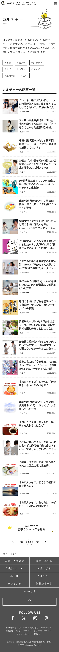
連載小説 (10, 75)
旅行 (8, 69)
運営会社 (37, 634)
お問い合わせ (11, 628)
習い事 (22, 62)
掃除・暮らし (44, 560)
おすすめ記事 (46, 628)
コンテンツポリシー (23, 631)
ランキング (15, 583)
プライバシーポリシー (42, 631)
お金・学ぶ (44, 568)
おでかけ (37, 62)
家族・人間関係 (14, 560)
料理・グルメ (14, 568)
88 (21, 542)
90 (37, 542)
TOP (5, 554)
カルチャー (15, 554)
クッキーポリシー (24, 634)
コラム (22, 69)
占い (25, 75)
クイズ (36, 69)
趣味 (8, 62)
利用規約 (9, 631)
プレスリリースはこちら (28, 628)
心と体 (15, 576)
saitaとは (29, 591)
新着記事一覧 (44, 583)
